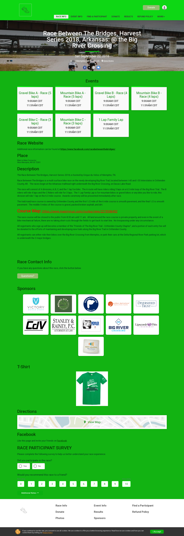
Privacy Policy (47, 533)
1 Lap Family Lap (111, 120)
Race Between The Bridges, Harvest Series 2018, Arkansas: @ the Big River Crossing (92, 39)
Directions (108, 61)
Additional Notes (30, 493)
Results (128, 16)
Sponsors (100, 518)
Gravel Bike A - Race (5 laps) (35, 94)
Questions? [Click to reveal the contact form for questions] (27, 275)
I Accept (157, 531)
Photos (60, 518)
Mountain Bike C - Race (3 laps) (73, 121)
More (160, 16)
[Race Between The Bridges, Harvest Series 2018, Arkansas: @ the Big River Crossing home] (25, 9)
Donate (151, 7)
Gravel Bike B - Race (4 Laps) (111, 94)
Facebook (62, 440)
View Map (92, 422)
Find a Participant (97, 16)
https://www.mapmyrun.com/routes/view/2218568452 (79, 211)
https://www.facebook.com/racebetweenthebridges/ (87, 149)
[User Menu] (164, 7)
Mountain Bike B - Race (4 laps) (149, 94)
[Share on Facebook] (85, 67)
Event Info (76, 16)
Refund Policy (145, 16)
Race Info (61, 16)
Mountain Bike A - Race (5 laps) (73, 94)
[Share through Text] (98, 67)
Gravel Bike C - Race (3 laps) (35, 121)
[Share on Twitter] (89, 67)
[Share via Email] (94, 67)
